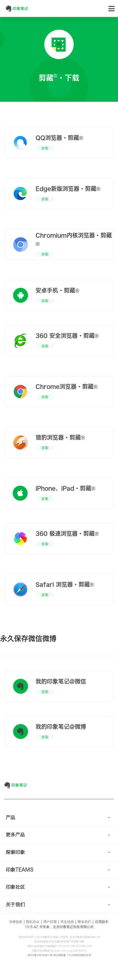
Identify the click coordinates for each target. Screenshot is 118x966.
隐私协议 (33, 921)
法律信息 (15, 921)
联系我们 (84, 921)
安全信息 (67, 921)
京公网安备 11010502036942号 (72, 955)
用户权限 (50, 921)
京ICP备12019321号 (39, 955)
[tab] (59, 818)
